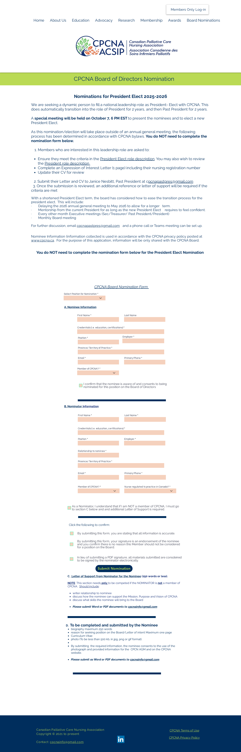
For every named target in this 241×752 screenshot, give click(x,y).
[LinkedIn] (120, 739)
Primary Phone (132, 358)
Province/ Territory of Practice (94, 348)
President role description (67, 163)
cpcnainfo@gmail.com (144, 659)
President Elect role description (127, 159)
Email (81, 358)
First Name (83, 315)
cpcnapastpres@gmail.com (98, 226)
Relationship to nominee (91, 451)
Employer (128, 337)
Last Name (130, 315)
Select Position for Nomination (80, 294)
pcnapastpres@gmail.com (170, 181)
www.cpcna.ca (42, 240)
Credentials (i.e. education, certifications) (100, 327)
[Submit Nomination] (114, 568)
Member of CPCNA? (88, 369)
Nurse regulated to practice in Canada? (146, 487)
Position (82, 338)
